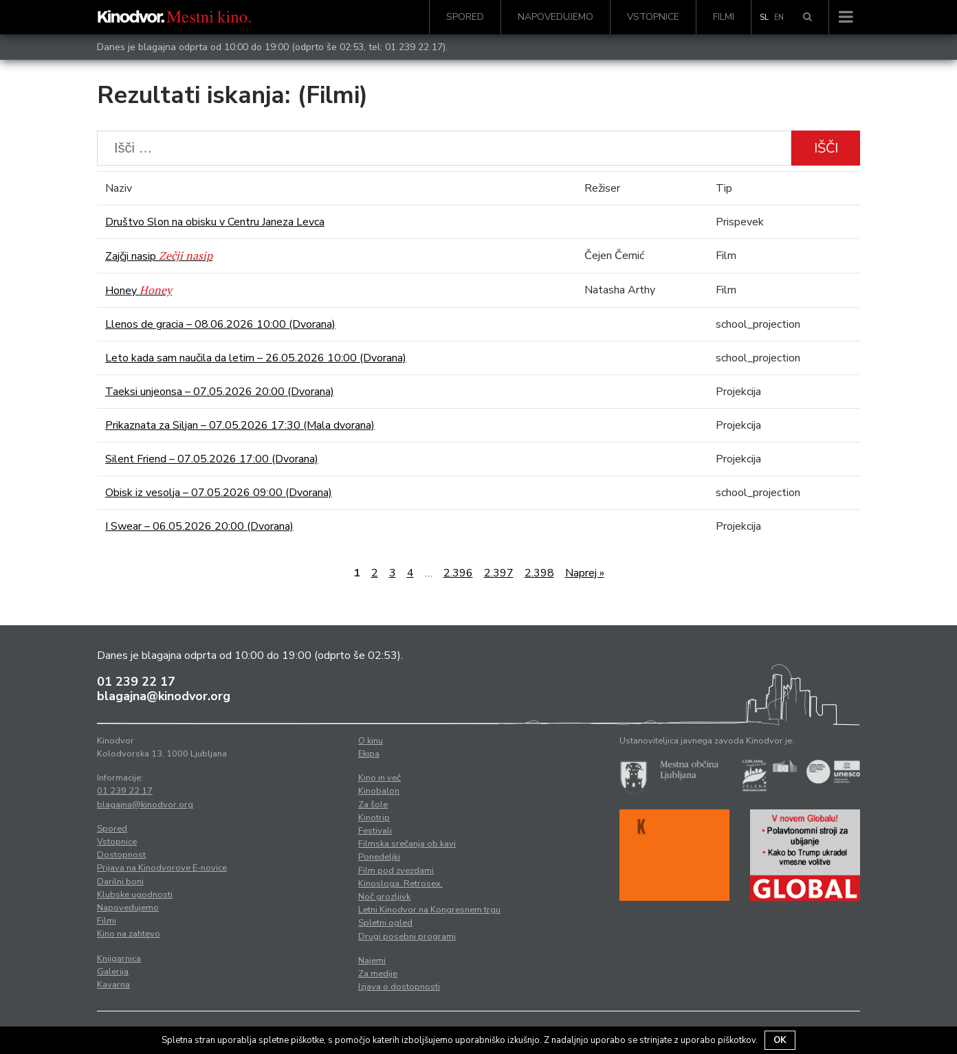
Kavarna (113, 984)
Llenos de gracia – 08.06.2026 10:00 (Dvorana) (220, 324)
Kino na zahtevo (128, 934)
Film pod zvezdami (396, 870)
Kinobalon (378, 791)
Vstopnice (653, 16)
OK (779, 1040)
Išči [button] (826, 148)
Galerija (113, 971)
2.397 (499, 573)
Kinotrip (374, 817)
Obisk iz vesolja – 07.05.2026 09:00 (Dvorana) (218, 492)
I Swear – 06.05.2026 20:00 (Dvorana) (199, 526)
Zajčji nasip (158, 256)
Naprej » (584, 573)
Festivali (375, 831)
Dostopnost (121, 855)
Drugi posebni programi (407, 936)
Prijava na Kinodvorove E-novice (162, 868)
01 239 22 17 (414, 47)
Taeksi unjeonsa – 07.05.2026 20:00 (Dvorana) (219, 391)
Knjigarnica (119, 958)
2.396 (458, 573)
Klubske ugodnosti (135, 894)
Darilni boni (120, 881)
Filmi (723, 16)
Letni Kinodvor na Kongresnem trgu (429, 910)
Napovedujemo (555, 16)
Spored (465, 16)
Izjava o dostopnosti (399, 986)
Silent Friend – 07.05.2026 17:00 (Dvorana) (211, 459)
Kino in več (379, 778)
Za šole (373, 804)
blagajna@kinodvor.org (163, 696)
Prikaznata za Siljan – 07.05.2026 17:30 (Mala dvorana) (240, 425)
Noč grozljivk (384, 896)
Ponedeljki (379, 857)
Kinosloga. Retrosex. (400, 883)
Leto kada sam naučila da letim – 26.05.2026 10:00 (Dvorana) (255, 358)
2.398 (539, 573)
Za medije (377, 973)
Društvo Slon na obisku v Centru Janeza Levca (214, 221)
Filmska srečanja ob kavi (407, 844)
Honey (138, 290)
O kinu (370, 741)
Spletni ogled (385, 923)
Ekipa (369, 754)
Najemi (372, 960)
